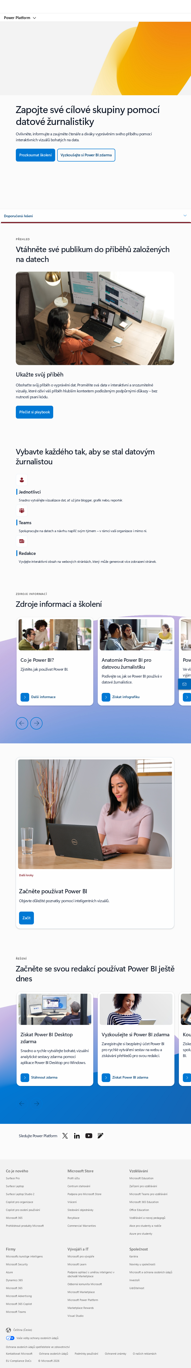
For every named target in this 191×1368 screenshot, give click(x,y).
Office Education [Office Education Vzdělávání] (139, 1210)
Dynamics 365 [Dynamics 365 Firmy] (14, 1280)
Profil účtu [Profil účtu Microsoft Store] (74, 1178)
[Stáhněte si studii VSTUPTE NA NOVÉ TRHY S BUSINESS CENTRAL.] (121, 697)
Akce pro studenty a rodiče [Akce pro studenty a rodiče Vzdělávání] (145, 1225)
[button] (95, 216)
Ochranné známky (115, 1353)
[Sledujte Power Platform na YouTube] (89, 1136)
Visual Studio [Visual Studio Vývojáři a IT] (75, 1316)
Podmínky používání (86, 1353)
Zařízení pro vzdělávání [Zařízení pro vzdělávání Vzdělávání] (143, 1186)
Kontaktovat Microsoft (19, 1353)
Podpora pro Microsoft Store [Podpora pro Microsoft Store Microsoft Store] (84, 1194)
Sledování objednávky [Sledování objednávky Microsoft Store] (80, 1210)
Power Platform (17, 17)
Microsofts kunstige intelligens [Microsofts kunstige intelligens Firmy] (24, 1256)
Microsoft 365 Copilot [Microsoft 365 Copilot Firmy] (19, 1304)
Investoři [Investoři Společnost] (134, 1280)
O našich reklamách (144, 1353)
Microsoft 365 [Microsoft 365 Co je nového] (14, 1218)
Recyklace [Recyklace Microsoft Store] (73, 1218)
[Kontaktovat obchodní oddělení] (183, 684)
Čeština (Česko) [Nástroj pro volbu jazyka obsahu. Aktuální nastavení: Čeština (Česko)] (22, 1329)
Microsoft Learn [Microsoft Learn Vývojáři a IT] (77, 1264)
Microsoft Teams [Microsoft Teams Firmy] (16, 1312)
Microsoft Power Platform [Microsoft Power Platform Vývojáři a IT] (83, 1300)
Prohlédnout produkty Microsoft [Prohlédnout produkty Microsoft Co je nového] (25, 1225)
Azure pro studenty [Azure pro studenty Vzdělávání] (140, 1233)
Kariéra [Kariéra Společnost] (133, 1256)
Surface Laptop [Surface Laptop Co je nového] (15, 1186)
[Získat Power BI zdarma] (125, 1077)
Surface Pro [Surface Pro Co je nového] (13, 1178)
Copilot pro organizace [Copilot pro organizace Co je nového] (19, 1202)
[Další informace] (38, 697)
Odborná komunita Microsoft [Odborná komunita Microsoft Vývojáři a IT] (85, 1284)
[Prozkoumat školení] (35, 155)
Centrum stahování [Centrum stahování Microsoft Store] (79, 1186)
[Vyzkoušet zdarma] (86, 155)
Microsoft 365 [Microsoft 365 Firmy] (14, 1288)
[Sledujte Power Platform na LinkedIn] (77, 1136)
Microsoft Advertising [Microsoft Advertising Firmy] (19, 1296)
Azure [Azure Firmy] (9, 1272)
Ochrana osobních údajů (53, 1353)
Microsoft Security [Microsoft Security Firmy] (17, 1264)
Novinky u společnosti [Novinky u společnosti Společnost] (142, 1264)
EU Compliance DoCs (18, 1361)
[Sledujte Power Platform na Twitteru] (65, 1136)
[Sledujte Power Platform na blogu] (100, 1136)
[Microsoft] (95, 4)
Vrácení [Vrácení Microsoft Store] (72, 1202)
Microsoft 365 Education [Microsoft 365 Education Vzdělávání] (144, 1202)
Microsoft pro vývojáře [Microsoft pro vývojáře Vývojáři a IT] (81, 1256)
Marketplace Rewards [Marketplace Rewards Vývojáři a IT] (81, 1308)
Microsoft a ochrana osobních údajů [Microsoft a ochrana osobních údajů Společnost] (150, 1272)
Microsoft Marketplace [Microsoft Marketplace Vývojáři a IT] (81, 1292)
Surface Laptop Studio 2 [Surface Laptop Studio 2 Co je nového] (20, 1194)
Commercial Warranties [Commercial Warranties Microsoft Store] (82, 1225)
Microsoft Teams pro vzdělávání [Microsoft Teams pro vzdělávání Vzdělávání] (148, 1194)
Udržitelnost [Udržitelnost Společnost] (136, 1288)
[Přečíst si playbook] (34, 412)
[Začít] (26, 918)
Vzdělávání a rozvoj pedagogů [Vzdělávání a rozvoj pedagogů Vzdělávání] (147, 1218)
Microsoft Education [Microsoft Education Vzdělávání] (141, 1178)
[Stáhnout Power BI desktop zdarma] (39, 1077)
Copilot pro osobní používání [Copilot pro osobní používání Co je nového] (23, 1210)
